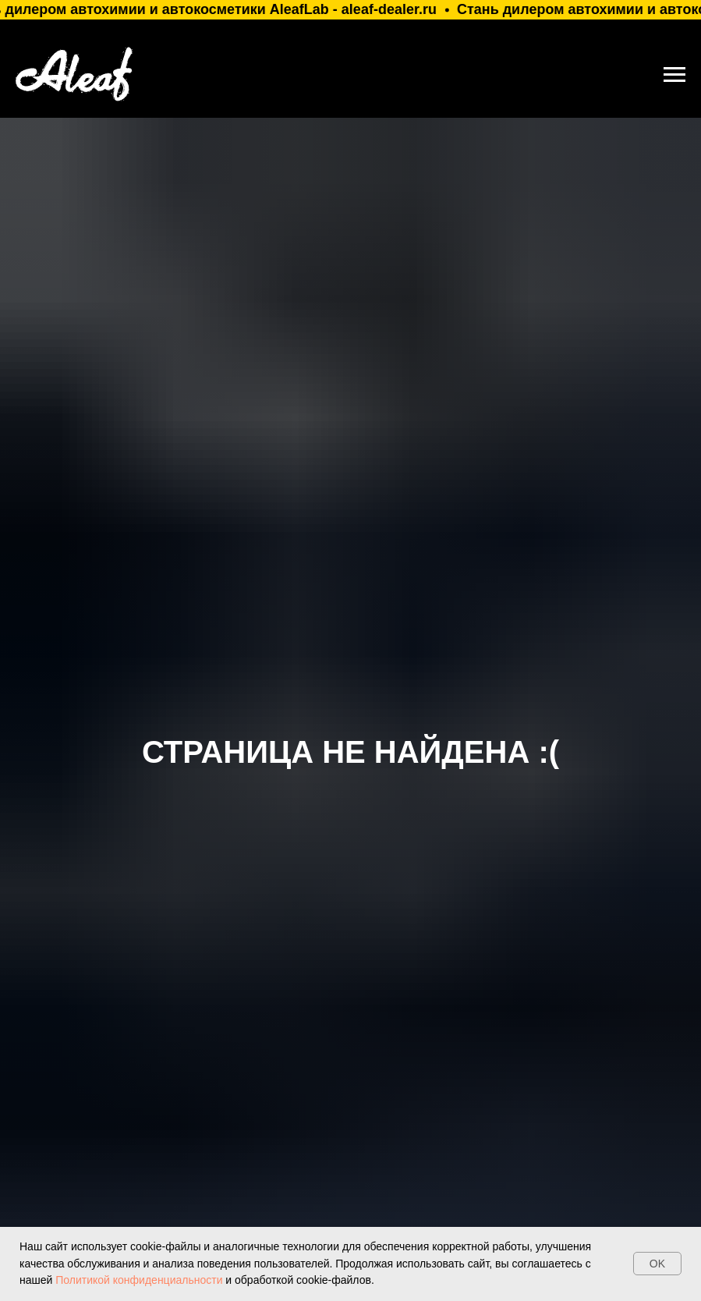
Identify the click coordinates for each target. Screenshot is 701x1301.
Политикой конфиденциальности (137, 1280)
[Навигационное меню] (674, 75)
